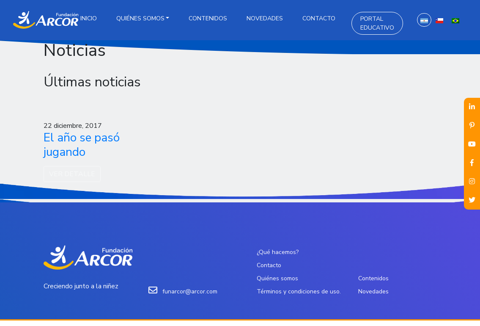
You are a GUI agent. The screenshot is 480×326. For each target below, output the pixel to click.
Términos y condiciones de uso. (299, 291)
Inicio (88, 18)
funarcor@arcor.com (189, 291)
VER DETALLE (72, 174)
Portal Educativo (377, 23)
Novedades (265, 18)
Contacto (318, 18)
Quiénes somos (140, 18)
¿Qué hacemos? (278, 252)
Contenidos (208, 18)
